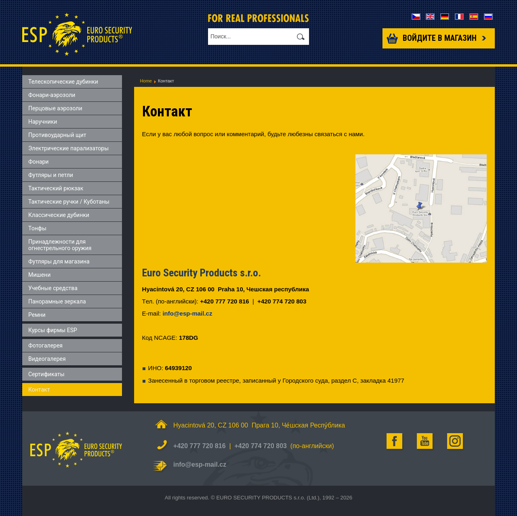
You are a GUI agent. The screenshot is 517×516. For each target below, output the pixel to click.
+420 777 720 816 (199, 445)
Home (146, 80)
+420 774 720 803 (260, 445)
